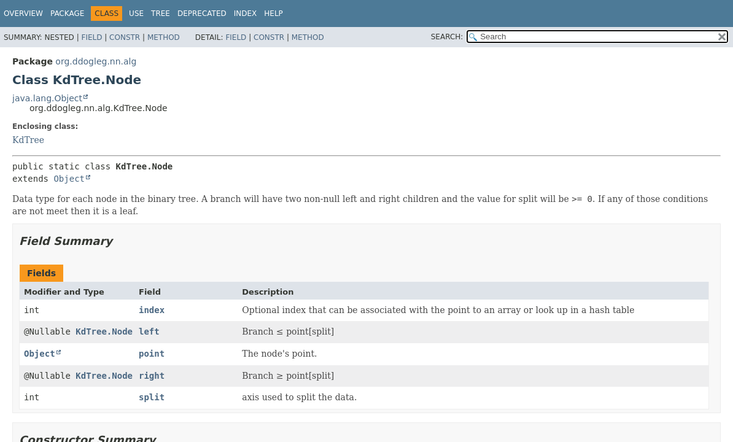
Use (136, 13)
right (152, 376)
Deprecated (202, 13)
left (149, 331)
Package (67, 13)
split (152, 397)
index (152, 310)
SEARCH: (447, 37)
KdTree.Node (104, 331)
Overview (23, 13)
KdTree (28, 140)
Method (163, 37)
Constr (124, 37)
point (152, 354)
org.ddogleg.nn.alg (95, 61)
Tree (160, 13)
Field (91, 37)
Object (69, 179)
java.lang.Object (47, 98)
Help (273, 13)
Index (245, 13)
